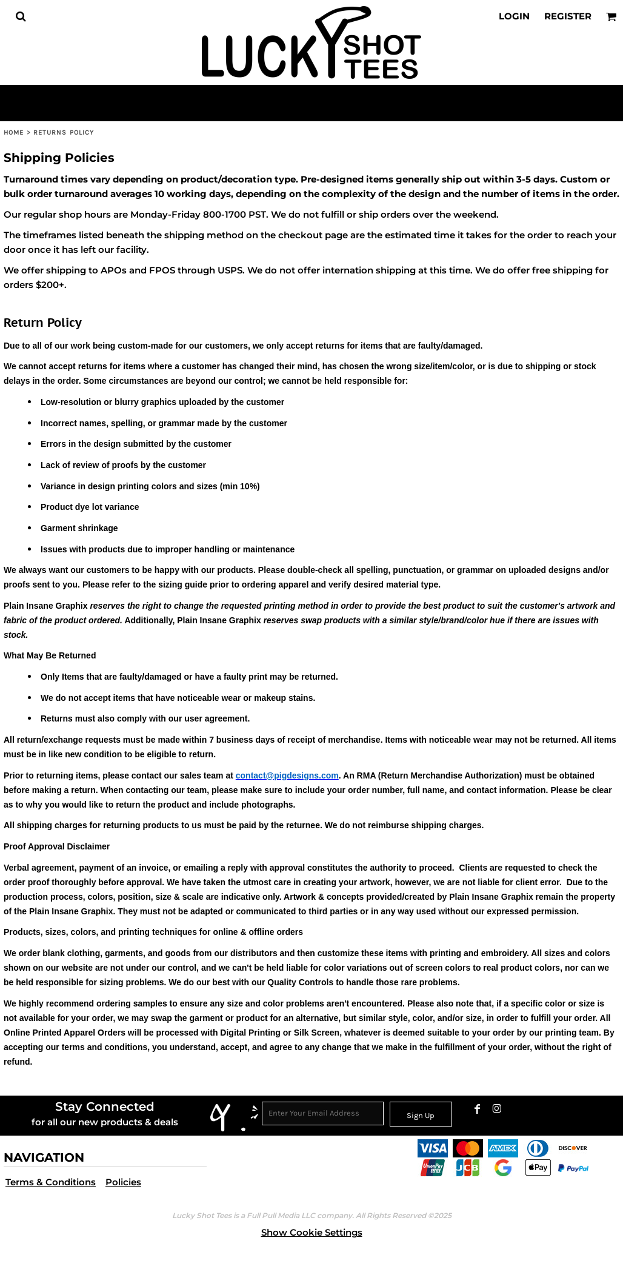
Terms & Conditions (50, 1182)
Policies (123, 1182)
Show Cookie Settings (311, 1232)
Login (514, 16)
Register (567, 16)
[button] (20, 16)
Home (14, 132)
